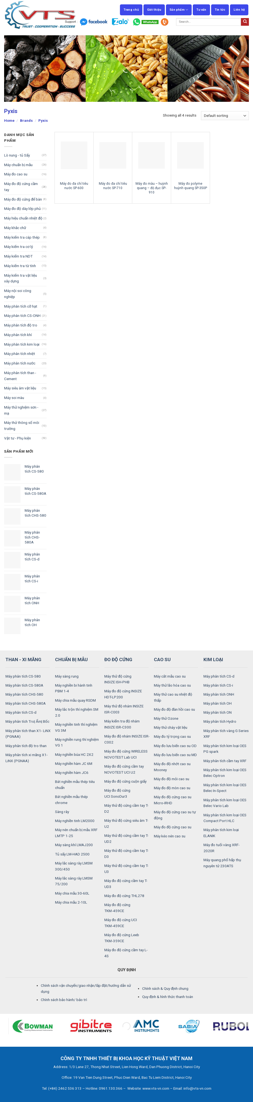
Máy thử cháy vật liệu (170, 727)
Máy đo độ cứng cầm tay (21, 186)
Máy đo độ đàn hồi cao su (174, 709)
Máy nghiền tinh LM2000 (74, 820)
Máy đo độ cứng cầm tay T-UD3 (125, 883)
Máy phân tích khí (18, 334)
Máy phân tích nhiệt (19, 353)
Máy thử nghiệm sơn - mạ (21, 410)
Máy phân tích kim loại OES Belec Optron (224, 773)
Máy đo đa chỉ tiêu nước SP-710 (113, 186)
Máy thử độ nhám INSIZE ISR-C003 (123, 709)
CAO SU (162, 659)
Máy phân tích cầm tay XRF (224, 761)
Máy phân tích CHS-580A (25, 703)
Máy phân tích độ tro (20, 325)
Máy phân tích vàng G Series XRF (226, 733)
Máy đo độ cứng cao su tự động (175, 815)
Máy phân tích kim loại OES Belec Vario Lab (224, 803)
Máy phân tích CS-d (20, 712)
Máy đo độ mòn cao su (172, 788)
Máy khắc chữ (15, 227)
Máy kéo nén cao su (169, 836)
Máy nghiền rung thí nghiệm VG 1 (77, 742)
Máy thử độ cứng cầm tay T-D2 (126, 808)
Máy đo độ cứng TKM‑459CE (117, 908)
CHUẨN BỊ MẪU (71, 659)
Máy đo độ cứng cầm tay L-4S (126, 953)
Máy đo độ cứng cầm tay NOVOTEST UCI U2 (124, 769)
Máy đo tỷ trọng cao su (172, 736)
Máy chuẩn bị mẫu (18, 165)
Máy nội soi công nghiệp (17, 293)
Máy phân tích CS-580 (23, 676)
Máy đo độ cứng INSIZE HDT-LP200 (123, 694)
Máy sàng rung (67, 676)
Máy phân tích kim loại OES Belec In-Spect (224, 788)
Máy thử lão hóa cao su (172, 685)
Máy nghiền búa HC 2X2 (74, 754)
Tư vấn (201, 9)
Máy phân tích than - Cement (20, 376)
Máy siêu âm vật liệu (20, 388)
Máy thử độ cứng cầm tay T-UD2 (126, 838)
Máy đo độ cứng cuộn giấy (125, 781)
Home (9, 120)
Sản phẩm (178, 9)
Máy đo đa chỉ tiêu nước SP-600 (74, 186)
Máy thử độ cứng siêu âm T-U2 (126, 823)
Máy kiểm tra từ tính (20, 266)
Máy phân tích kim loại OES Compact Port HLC (224, 818)
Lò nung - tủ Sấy (17, 155)
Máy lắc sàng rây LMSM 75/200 (74, 881)
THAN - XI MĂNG (23, 659)
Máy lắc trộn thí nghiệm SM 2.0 (76, 712)
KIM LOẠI (213, 659)
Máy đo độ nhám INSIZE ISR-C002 (127, 739)
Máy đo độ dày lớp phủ (22, 208)
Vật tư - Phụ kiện (17, 438)
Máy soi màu (14, 397)
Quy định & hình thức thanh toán (167, 996)
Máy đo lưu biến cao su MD (175, 755)
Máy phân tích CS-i (218, 685)
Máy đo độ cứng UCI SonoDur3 (117, 793)
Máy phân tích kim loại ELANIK (221, 833)
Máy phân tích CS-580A (24, 685)
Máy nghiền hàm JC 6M (73, 763)
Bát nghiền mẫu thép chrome (71, 799)
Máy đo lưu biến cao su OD (175, 746)
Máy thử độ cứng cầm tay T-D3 (126, 853)
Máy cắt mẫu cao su (170, 676)
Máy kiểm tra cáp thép (22, 237)
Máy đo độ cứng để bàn (23, 199)
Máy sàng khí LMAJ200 (74, 845)
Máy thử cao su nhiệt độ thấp (173, 697)
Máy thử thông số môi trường (21, 425)
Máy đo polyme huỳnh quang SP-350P (190, 186)
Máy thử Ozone (166, 718)
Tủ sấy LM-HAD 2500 (72, 854)
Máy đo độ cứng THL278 (124, 895)
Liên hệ (239, 9)
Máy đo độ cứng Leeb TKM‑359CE (121, 938)
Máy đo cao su (15, 174)
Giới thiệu (154, 9)
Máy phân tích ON (217, 712)
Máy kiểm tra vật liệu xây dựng (20, 278)
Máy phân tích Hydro (219, 721)
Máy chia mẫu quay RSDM (75, 700)
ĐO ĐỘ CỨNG (118, 659)
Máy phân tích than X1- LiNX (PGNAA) (28, 733)
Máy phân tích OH (217, 703)
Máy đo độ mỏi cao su (171, 779)
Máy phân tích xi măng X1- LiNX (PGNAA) (26, 758)
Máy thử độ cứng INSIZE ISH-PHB (117, 679)
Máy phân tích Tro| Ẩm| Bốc (27, 721)
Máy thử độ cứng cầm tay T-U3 (126, 868)
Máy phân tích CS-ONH (22, 315)
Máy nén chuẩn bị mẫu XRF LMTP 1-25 (76, 833)
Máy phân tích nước (19, 363)
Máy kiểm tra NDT (18, 256)
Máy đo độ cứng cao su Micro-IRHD (172, 800)
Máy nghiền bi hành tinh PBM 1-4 (73, 688)
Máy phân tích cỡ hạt (20, 306)
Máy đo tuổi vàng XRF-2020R (221, 848)
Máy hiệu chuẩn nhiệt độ (23, 218)
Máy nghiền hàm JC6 (71, 772)
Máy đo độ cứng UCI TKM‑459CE (120, 923)
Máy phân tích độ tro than (26, 746)
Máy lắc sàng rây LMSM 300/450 (74, 866)
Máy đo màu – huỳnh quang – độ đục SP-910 (152, 188)
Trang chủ (131, 9)
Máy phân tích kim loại (21, 344)
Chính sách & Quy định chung (165, 988)
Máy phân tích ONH (218, 694)
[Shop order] (225, 115)
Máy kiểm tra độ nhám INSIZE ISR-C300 (122, 724)
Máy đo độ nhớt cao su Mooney (172, 767)
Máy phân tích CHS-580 (24, 694)
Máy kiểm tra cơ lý (18, 246)
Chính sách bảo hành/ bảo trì (64, 999)
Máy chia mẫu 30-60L (72, 893)
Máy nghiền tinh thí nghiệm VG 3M (76, 727)
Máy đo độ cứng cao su (172, 827)
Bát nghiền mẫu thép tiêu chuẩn (75, 784)
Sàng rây (62, 811)
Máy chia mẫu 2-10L (71, 902)
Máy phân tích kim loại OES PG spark (224, 749)
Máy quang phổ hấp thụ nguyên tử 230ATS (222, 863)
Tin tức (220, 9)
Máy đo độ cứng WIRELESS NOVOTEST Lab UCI (126, 754)
